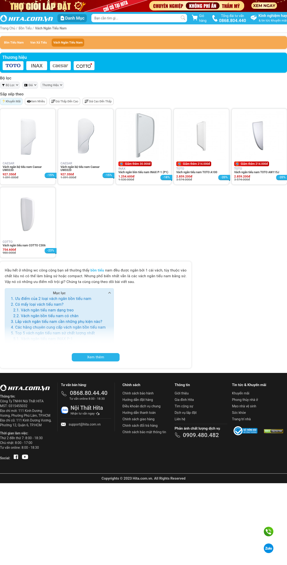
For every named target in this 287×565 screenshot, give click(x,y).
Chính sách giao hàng (138, 419)
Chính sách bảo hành (138, 393)
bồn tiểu (97, 270)
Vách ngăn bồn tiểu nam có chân (49, 316)
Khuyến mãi (240, 393)
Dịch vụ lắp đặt (186, 413)
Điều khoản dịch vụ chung (141, 406)
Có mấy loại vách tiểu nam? (39, 304)
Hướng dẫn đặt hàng (137, 400)
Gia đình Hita (184, 400)
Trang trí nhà (241, 419)
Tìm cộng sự (184, 406)
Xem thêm (95, 357)
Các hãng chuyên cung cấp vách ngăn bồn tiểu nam (60, 327)
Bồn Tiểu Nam (14, 42)
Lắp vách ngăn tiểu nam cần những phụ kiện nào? (58, 321)
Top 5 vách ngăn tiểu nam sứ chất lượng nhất (55, 333)
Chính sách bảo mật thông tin (144, 432)
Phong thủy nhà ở (245, 400)
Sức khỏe (239, 413)
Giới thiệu (182, 393)
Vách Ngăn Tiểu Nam (51, 28)
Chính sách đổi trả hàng (140, 425)
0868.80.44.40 (89, 393)
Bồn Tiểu (25, 28)
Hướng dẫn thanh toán (139, 413)
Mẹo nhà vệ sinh (244, 406)
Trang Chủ (7, 28)
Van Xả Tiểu (38, 42)
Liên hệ (180, 419)
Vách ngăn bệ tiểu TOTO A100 (47, 344)
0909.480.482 (201, 435)
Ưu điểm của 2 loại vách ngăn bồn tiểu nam (53, 298)
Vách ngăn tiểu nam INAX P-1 (47, 339)
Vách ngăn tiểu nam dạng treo (47, 310)
